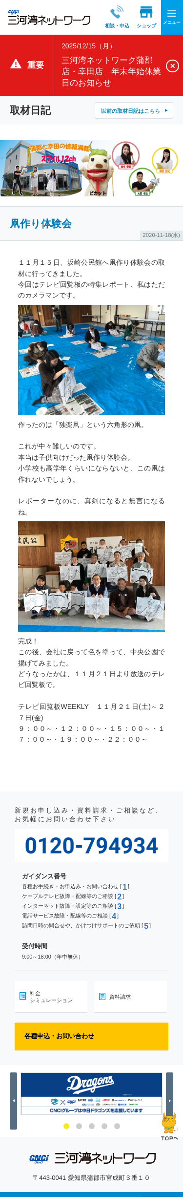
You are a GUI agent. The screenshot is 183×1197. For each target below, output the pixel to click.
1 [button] (66, 1126)
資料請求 (120, 997)
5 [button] (117, 1126)
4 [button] (104, 1126)
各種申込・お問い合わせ (59, 1036)
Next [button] (171, 1101)
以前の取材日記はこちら (130, 111)
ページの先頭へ (169, 1126)
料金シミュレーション (51, 996)
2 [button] (79, 1126)
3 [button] (92, 1126)
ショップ (137, 16)
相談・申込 (108, 16)
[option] (91, 1093)
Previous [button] (15, 1101)
